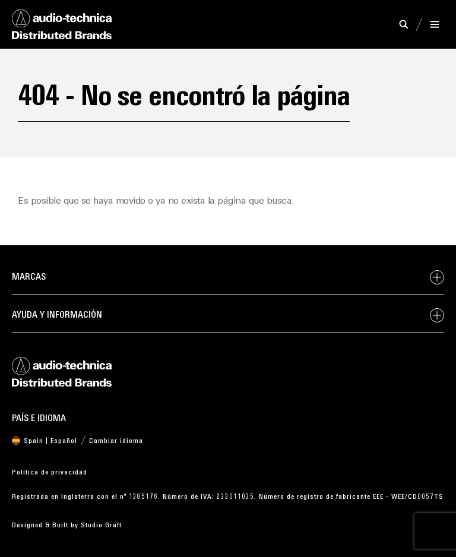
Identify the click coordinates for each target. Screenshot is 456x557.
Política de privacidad (49, 472)
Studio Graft (101, 525)
